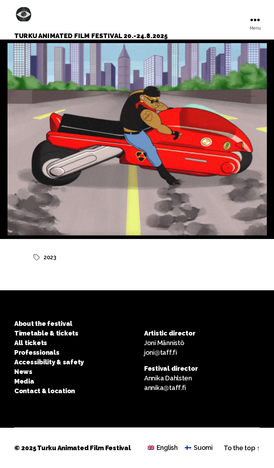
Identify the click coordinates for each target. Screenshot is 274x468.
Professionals (37, 352)
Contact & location (44, 391)
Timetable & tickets (46, 333)
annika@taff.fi (165, 387)
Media (24, 381)
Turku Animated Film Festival (84, 448)
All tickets (30, 343)
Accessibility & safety (49, 362)
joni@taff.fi (160, 352)
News (23, 371)
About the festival (43, 323)
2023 (50, 257)
